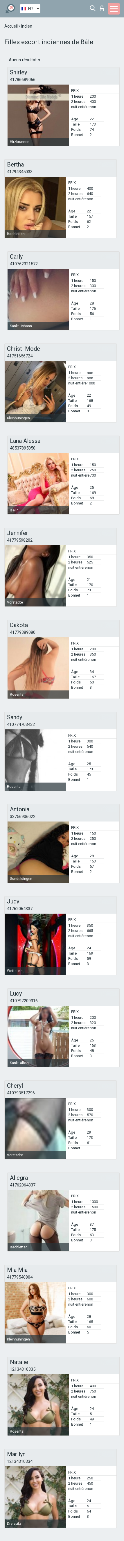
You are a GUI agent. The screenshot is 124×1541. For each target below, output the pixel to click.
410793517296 (21, 1093)
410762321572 (24, 263)
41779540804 (20, 1277)
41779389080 (22, 632)
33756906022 (22, 816)
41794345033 (20, 171)
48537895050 (22, 448)
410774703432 (21, 724)
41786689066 (22, 79)
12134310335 (22, 1369)
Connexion (102, 8)
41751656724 (20, 356)
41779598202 (20, 540)
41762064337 (20, 908)
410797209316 (24, 1000)
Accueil (11, 26)
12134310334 (20, 1461)
